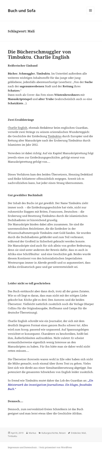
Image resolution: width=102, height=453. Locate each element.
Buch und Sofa (21, 10)
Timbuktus (55, 136)
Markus (32, 432)
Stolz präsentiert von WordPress (55, 447)
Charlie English (17, 127)
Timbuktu (12, 436)
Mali (84, 432)
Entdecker (76, 432)
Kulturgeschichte (50, 432)
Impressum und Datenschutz (22, 447)
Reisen (62, 432)
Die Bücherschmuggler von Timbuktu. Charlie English (39, 54)
